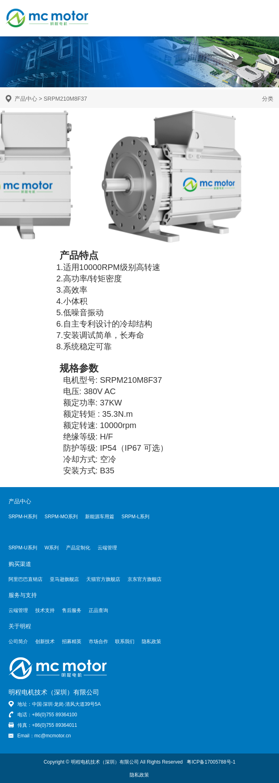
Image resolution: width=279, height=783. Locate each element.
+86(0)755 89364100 (54, 715)
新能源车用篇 (99, 516)
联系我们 (124, 641)
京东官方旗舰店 (145, 579)
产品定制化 (78, 548)
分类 (267, 98)
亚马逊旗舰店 (64, 579)
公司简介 (18, 641)
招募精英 (71, 641)
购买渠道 (20, 564)
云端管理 (107, 548)
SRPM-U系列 (23, 548)
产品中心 (26, 98)
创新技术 (45, 641)
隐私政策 (151, 641)
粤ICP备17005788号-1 (211, 762)
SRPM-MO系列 (61, 516)
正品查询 (98, 610)
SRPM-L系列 (135, 516)
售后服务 (71, 610)
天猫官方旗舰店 (103, 579)
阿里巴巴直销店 (26, 579)
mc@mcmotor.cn (52, 736)
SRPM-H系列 (23, 516)
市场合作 (98, 641)
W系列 (52, 548)
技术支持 (45, 610)
